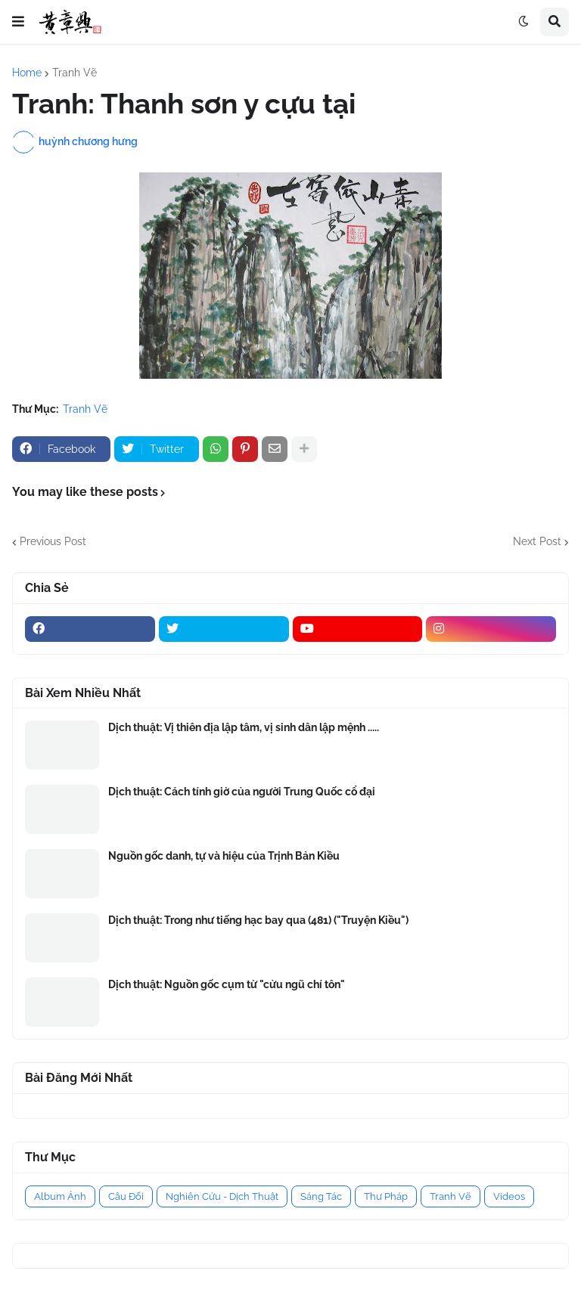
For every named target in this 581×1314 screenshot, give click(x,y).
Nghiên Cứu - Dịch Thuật (222, 1196)
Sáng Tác (321, 1196)
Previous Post (53, 541)
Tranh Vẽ (74, 72)
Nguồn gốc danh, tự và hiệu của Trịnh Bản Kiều (224, 856)
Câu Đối (126, 1196)
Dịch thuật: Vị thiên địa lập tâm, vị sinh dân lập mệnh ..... (243, 727)
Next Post (537, 541)
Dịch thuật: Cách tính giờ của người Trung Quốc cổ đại (241, 792)
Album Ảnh (60, 1196)
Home (27, 72)
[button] (18, 22)
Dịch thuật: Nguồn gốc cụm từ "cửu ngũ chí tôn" (226, 984)
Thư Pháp (386, 1196)
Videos (509, 1196)
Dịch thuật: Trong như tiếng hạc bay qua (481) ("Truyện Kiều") (258, 920)
